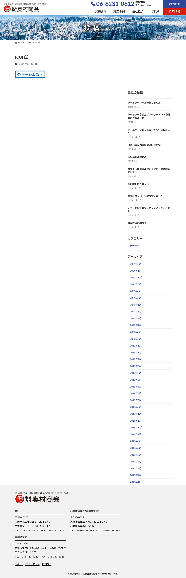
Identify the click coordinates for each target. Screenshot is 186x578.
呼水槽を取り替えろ (138, 183)
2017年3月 (135, 468)
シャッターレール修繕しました (144, 102)
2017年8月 (135, 454)
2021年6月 (135, 284)
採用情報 (174, 11)
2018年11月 (136, 420)
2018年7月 (135, 447)
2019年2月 (135, 406)
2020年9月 (135, 318)
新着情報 (134, 245)
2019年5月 (135, 386)
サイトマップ (32, 564)
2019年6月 (135, 379)
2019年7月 (135, 372)
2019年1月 (135, 413)
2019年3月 (135, 400)
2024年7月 (135, 263)
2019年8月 (135, 366)
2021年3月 (135, 297)
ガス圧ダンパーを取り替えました (145, 195)
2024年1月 (135, 270)
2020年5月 (135, 332)
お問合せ (174, 4)
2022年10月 (136, 277)
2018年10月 (136, 427)
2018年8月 (135, 441)
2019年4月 (135, 393)
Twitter (19, 564)
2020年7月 (135, 325)
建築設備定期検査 (137, 223)
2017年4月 (135, 461)
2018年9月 (135, 434)
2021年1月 (135, 304)
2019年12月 (136, 345)
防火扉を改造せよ (137, 156)
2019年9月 (135, 359)
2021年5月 (135, 291)
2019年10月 (136, 352)
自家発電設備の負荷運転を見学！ (145, 144)
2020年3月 (135, 338)
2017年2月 (135, 475)
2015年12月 (136, 482)
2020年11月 (136, 311)
